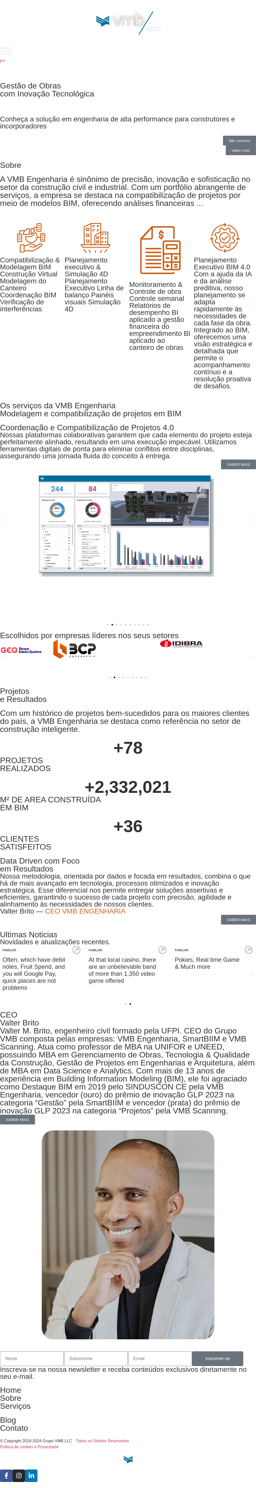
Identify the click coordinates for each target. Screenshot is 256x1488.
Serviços (15, 1406)
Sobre (10, 1398)
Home (10, 1390)
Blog (8, 1420)
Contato (14, 1428)
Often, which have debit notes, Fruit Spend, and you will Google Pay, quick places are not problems (177, 973)
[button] (3, 304)
